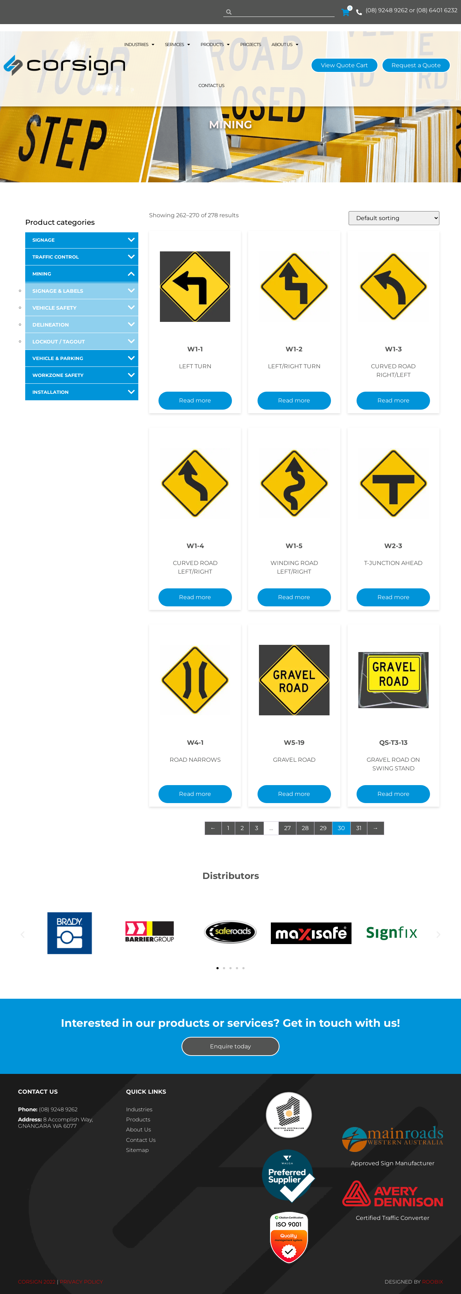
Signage (83, 240)
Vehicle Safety (83, 307)
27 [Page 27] (287, 828)
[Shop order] (394, 218)
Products (215, 44)
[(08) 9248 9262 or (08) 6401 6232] (359, 12)
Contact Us (211, 85)
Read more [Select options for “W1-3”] (393, 400)
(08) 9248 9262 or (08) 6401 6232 (411, 10)
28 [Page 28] (305, 828)
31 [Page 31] (359, 828)
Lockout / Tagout (83, 341)
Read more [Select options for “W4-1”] (195, 793)
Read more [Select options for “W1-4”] (195, 597)
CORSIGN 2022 (36, 1282)
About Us (285, 44)
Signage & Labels (83, 291)
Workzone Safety (83, 375)
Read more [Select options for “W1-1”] (195, 400)
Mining (83, 274)
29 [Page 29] (323, 828)
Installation (83, 392)
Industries (139, 44)
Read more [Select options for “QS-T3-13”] (393, 793)
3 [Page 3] (256, 828)
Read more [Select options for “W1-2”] (294, 400)
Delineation (83, 324)
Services (177, 44)
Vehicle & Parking (83, 358)
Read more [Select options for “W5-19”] (294, 793)
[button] (22, 934)
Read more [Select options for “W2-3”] (393, 597)
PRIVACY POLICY (81, 1282)
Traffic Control (83, 257)
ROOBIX (432, 1282)
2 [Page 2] (242, 828)
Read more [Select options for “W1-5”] (294, 597)
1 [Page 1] (228, 828)
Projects (250, 44)
